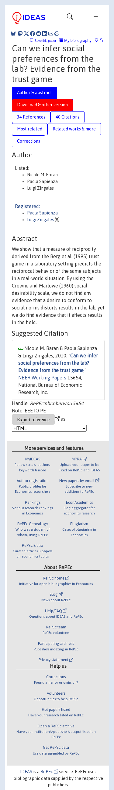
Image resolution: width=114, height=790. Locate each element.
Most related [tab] (29, 128)
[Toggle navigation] (69, 18)
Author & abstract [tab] (34, 92)
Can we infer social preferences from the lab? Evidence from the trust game (58, 363)
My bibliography (75, 40)
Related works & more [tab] (74, 128)
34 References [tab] (31, 117)
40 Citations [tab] (67, 117)
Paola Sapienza (42, 212)
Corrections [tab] (28, 141)
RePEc (49, 771)
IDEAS (26, 771)
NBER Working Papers (42, 377)
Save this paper (45, 40)
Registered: (27, 206)
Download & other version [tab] (42, 104)
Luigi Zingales (41, 219)
